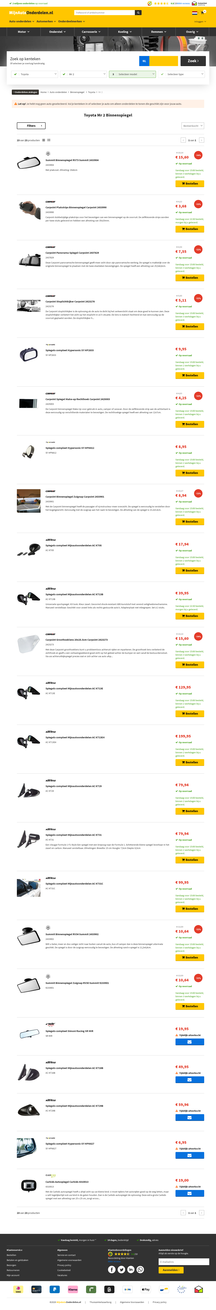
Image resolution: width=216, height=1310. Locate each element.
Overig (191, 32)
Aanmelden (171, 1272)
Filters (77, 126)
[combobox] (38, 74)
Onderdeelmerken (70, 21)
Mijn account (13, 1276)
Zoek (193, 60)
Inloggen (198, 21)
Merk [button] (18, 139)
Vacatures (62, 1276)
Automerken (45, 21)
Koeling (123, 32)
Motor (22, 32)
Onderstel (56, 32)
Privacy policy (64, 1266)
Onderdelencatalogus (25, 92)
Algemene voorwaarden (69, 1261)
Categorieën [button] (21, 188)
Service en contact (66, 1256)
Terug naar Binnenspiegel (25, 124)
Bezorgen (11, 1266)
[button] (21, 180)
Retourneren (13, 1271)
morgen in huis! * (78, 1241)
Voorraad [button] (20, 211)
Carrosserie (90, 32)
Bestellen (11, 1256)
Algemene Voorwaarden (132, 1303)
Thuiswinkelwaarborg (100, 1303)
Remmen (157, 32)
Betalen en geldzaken (17, 1261)
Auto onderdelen (20, 21)
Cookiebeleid (64, 1271)
